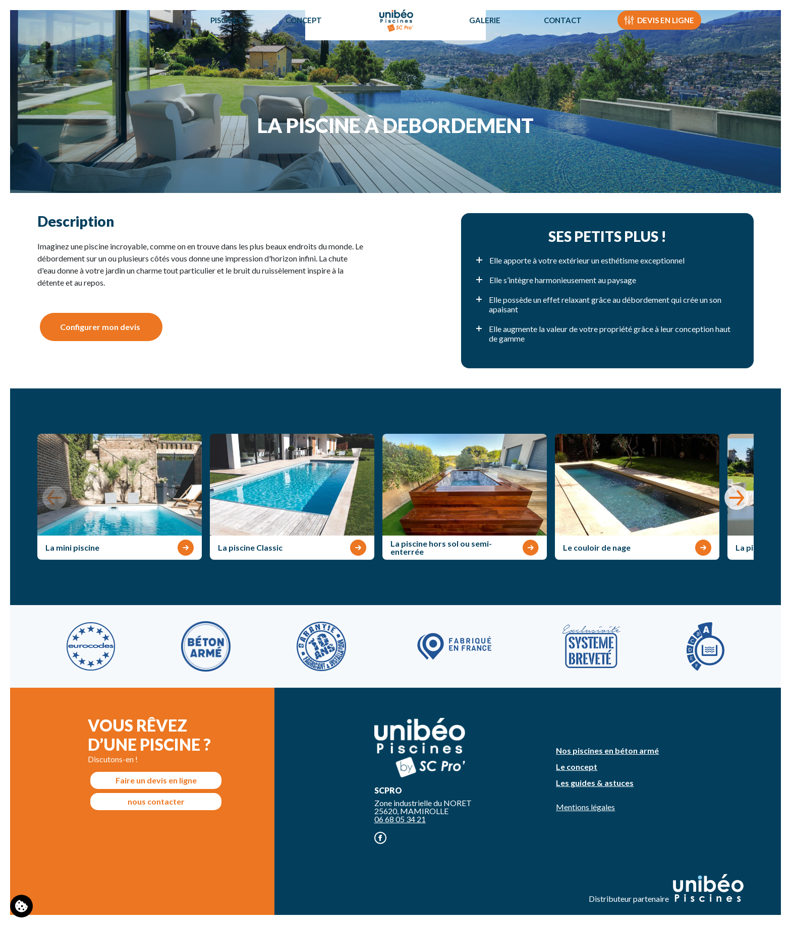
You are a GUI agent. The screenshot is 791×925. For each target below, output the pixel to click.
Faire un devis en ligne (156, 780)
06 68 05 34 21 (400, 819)
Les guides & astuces (595, 782)
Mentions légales (585, 807)
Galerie (488, 32)
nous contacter (156, 801)
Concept (300, 32)
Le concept (576, 766)
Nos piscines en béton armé (607, 750)
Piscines (223, 32)
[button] (736, 498)
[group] (119, 497)
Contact (566, 32)
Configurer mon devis (100, 327)
